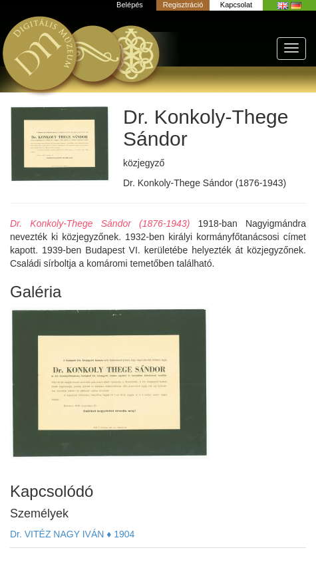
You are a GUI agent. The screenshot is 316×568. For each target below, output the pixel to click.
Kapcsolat (236, 5)
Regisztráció (183, 5)
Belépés (129, 5)
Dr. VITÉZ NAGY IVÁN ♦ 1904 (72, 534)
